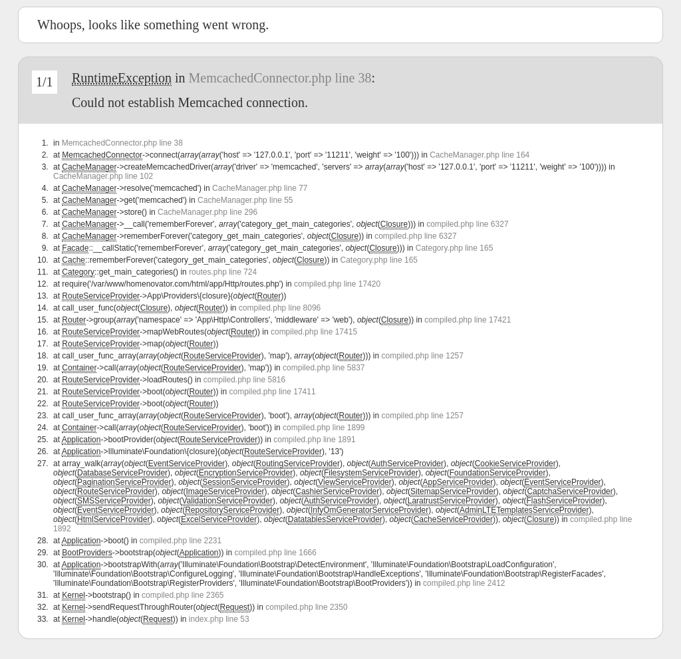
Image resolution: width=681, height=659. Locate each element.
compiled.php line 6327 (467, 224)
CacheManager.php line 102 (103, 176)
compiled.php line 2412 (464, 583)
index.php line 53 (219, 619)
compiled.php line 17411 (272, 391)
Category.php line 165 (454, 248)
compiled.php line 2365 (182, 595)
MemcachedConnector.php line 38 (280, 77)
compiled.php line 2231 (180, 540)
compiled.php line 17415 (314, 331)
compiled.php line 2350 (306, 607)
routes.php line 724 (223, 272)
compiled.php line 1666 (276, 552)
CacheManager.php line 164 (479, 155)
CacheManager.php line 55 (245, 200)
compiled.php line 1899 (323, 427)
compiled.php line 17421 (467, 320)
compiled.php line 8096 (280, 308)
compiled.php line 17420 (337, 284)
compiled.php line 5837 (323, 367)
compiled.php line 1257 (423, 355)
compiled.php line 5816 (244, 379)
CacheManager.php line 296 (207, 212)
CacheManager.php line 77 (259, 188)
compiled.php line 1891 (314, 439)
